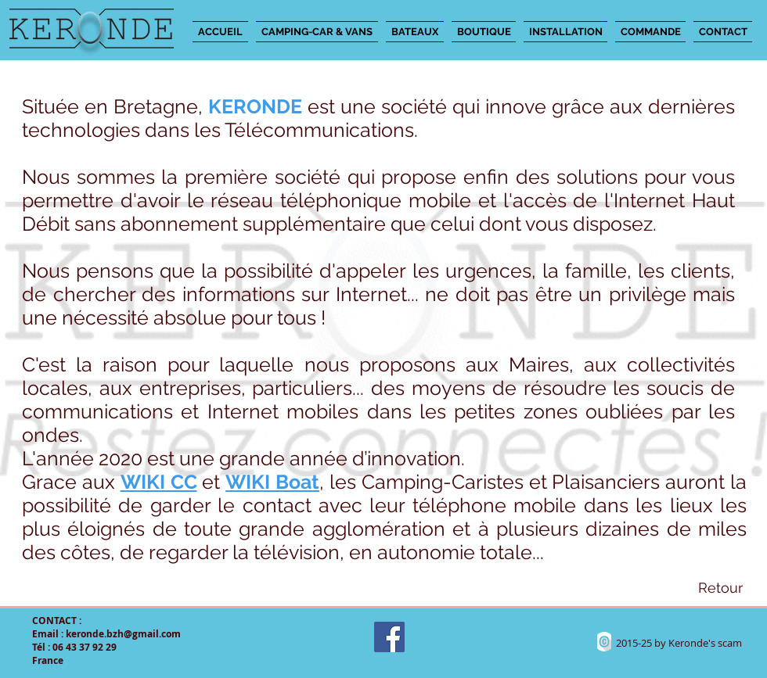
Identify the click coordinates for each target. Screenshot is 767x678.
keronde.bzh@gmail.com (123, 633)
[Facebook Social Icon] (389, 637)
